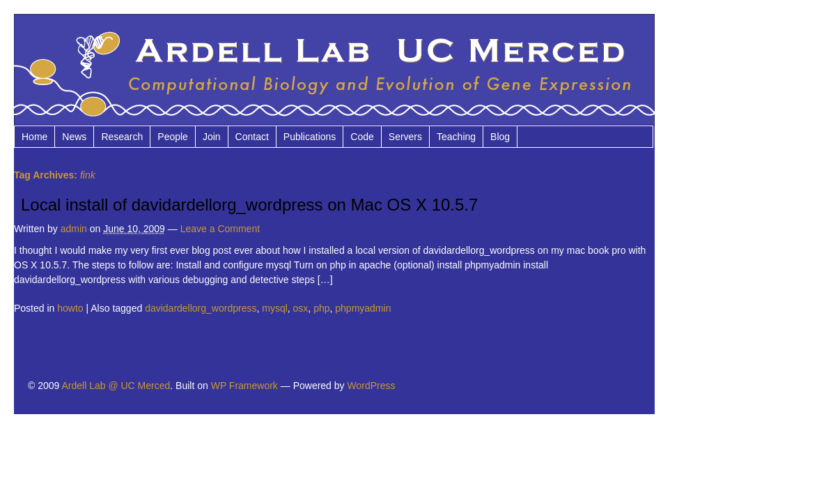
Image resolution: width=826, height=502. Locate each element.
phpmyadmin (363, 308)
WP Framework (244, 385)
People (172, 136)
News (74, 136)
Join (212, 136)
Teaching (456, 136)
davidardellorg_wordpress (200, 308)
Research (122, 136)
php (321, 308)
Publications (309, 136)
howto (70, 308)
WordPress (371, 385)
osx (301, 308)
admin (74, 228)
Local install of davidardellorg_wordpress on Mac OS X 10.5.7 (249, 204)
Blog (500, 136)
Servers (405, 136)
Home (34, 136)
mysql (275, 308)
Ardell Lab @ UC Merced (115, 385)
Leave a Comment (220, 228)
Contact (252, 136)
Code (361, 136)
